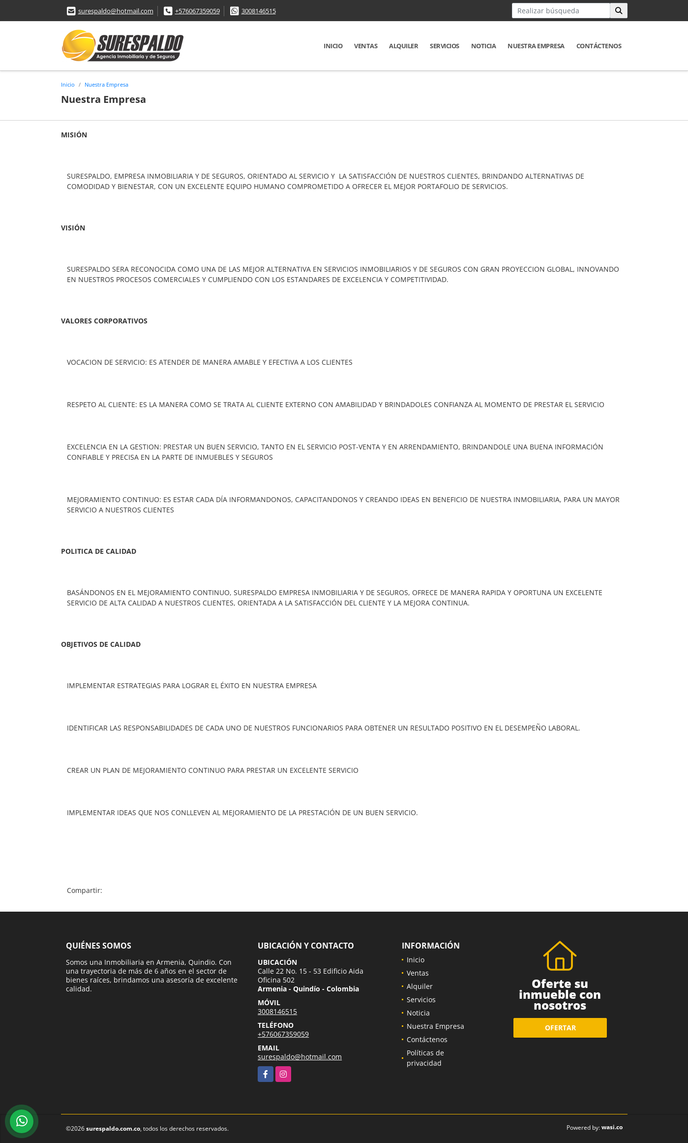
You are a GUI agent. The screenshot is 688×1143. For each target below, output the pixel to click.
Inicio (333, 45)
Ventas (365, 45)
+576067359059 (197, 10)
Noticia (483, 45)
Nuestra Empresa (536, 45)
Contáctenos (599, 45)
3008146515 (258, 10)
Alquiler (403, 45)
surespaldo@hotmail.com (115, 10)
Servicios (444, 45)
